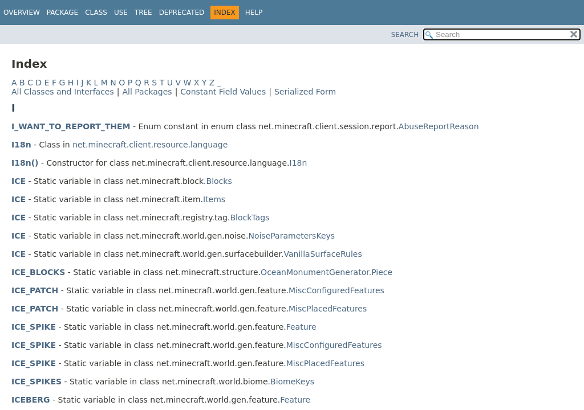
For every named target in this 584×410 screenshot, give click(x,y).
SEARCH (405, 35)
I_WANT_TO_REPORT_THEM (71, 126)
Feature (301, 326)
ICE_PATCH (34, 290)
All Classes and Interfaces (62, 91)
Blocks (219, 181)
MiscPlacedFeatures (328, 308)
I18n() (24, 162)
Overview (21, 13)
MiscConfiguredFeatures (336, 290)
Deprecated (182, 13)
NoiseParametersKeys (291, 235)
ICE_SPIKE (33, 326)
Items (214, 199)
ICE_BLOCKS (38, 272)
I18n (21, 144)
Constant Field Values (223, 91)
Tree (143, 13)
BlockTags (249, 217)
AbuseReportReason (439, 126)
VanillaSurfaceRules (322, 254)
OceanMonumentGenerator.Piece (326, 272)
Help (254, 13)
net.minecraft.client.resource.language (150, 144)
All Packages (147, 91)
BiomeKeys (292, 381)
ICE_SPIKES (36, 381)
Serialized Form (305, 91)
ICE (18, 181)
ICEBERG (30, 399)
